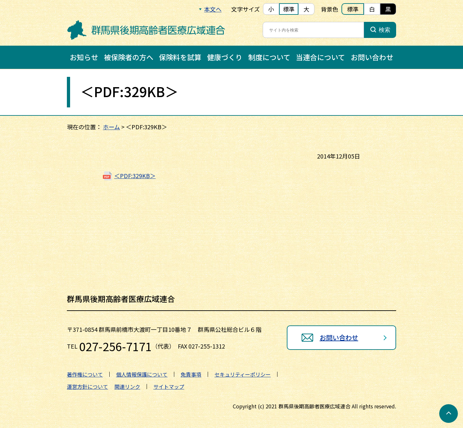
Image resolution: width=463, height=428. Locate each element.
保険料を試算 (180, 57)
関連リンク (127, 386)
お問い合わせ (372, 57)
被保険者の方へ (128, 57)
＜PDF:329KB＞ (135, 175)
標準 (289, 9)
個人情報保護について (142, 374)
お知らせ (84, 57)
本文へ (213, 9)
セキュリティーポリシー (242, 374)
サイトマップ (168, 386)
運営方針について (87, 386)
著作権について (85, 374)
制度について (269, 57)
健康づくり (224, 57)
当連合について (320, 57)
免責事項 (191, 374)
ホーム (111, 127)
